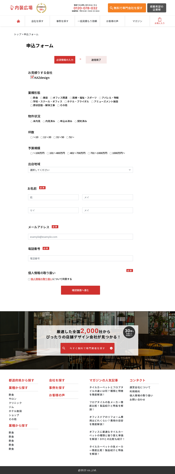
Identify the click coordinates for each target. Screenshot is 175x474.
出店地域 (34, 164)
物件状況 (34, 116)
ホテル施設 (15, 411)
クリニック (15, 403)
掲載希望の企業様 (157, 8)
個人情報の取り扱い (42, 279)
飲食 (11, 394)
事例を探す (62, 21)
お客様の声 (112, 21)
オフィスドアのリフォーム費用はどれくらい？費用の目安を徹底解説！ (106, 420)
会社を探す (37, 21)
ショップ (14, 415)
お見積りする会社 (40, 72)
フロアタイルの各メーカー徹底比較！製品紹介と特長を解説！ (106, 405)
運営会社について (140, 387)
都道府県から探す (21, 380)
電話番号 (38, 248)
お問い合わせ (137, 399)
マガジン (137, 21)
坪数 (31, 132)
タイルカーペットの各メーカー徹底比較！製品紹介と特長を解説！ (106, 450)
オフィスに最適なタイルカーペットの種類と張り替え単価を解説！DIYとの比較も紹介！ (107, 435)
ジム (11, 407)
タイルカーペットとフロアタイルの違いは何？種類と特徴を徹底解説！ (106, 390)
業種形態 (34, 93)
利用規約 (135, 391)
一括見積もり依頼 (87, 21)
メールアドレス (43, 227)
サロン (13, 398)
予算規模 (34, 148)
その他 (13, 419)
